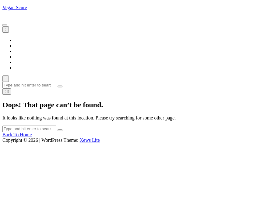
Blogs (20, 45)
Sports (21, 62)
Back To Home (17, 134)
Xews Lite (89, 140)
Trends (21, 67)
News (20, 56)
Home (20, 40)
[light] (6, 91)
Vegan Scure (14, 7)
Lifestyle (23, 51)
